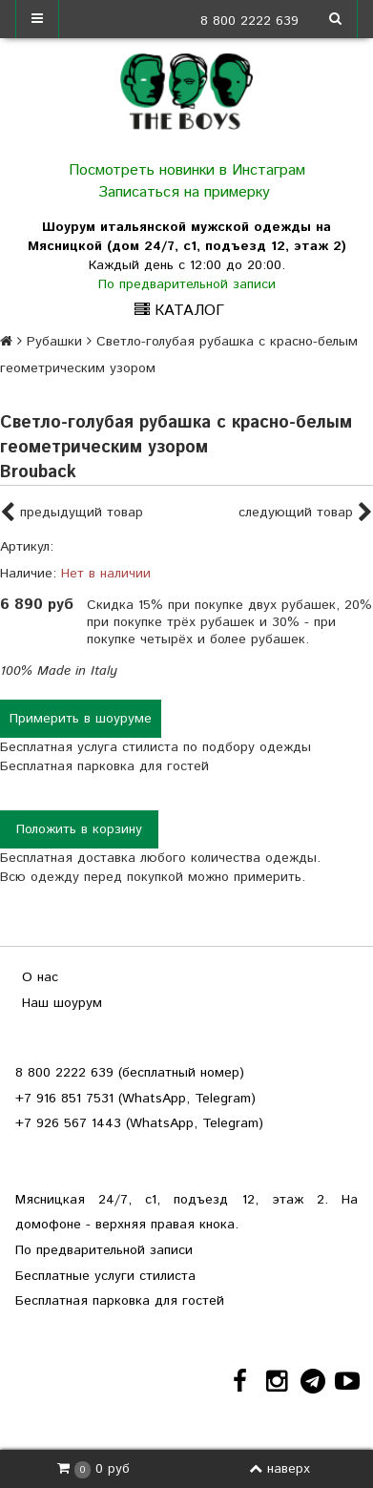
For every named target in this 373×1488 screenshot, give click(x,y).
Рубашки (54, 341)
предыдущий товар (71, 513)
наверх (279, 1468)
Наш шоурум (62, 1003)
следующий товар (305, 513)
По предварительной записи (187, 284)
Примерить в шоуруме (81, 718)
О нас (40, 977)
